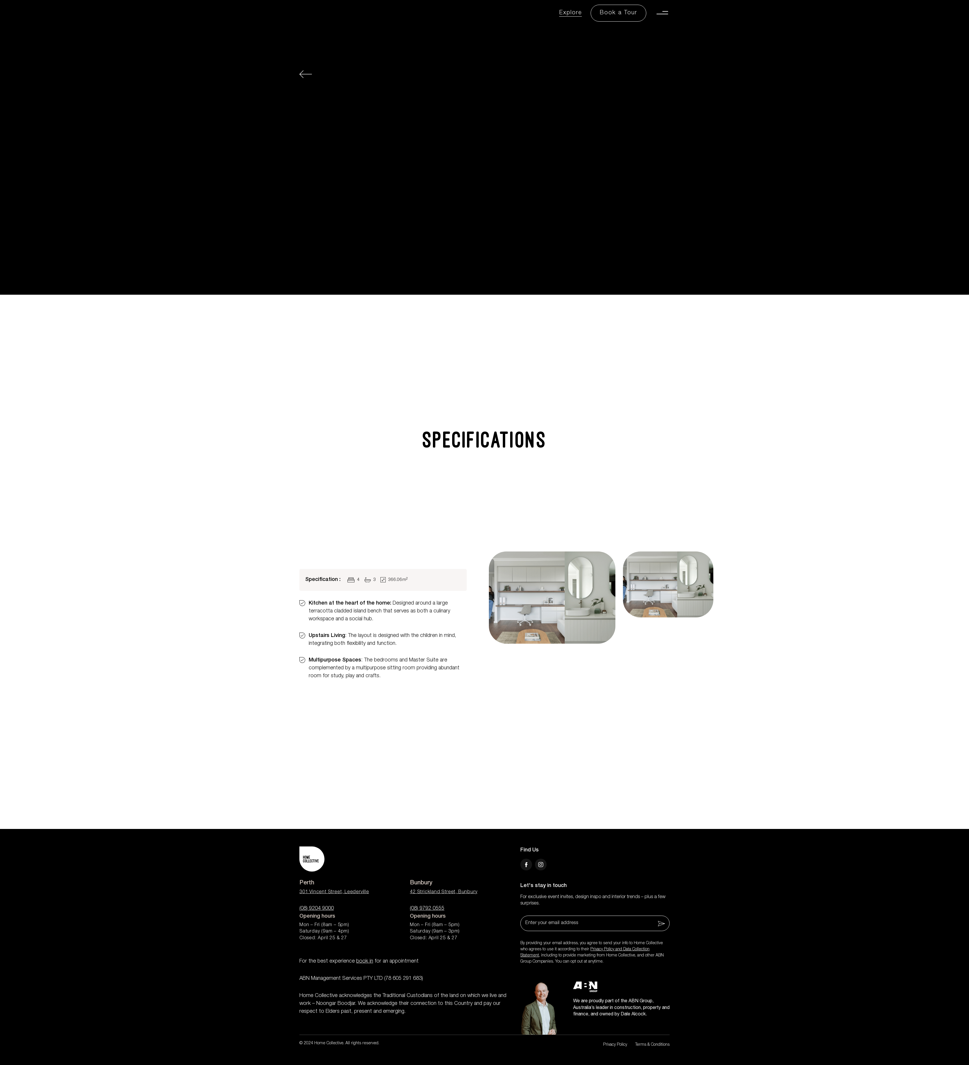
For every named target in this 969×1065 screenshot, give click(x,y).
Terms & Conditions (652, 1045)
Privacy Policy (615, 1045)
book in (364, 961)
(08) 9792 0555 (427, 908)
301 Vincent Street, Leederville (334, 892)
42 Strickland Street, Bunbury (443, 892)
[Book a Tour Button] (618, 13)
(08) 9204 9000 (316, 908)
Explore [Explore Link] (570, 13)
